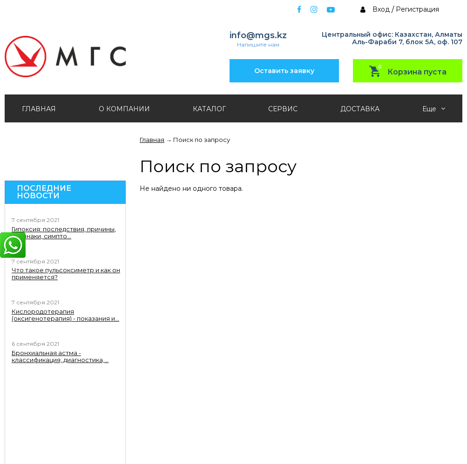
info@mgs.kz (258, 35)
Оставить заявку (284, 71)
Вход (381, 9)
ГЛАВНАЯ (39, 109)
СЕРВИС (283, 109)
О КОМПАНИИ (124, 109)
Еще (433, 109)
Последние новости (44, 192)
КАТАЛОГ (209, 109)
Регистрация (417, 9)
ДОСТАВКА (359, 109)
